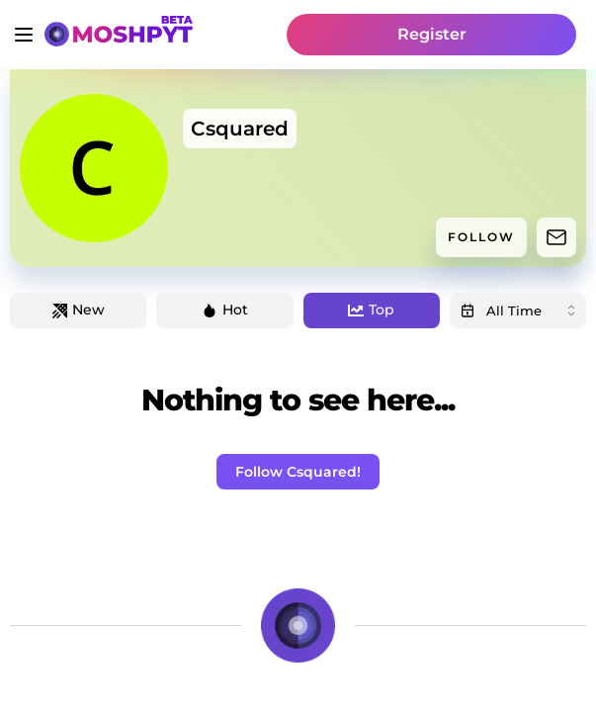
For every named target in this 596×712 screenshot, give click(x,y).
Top (371, 309)
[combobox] (518, 310)
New (78, 309)
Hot (225, 309)
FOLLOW (481, 236)
